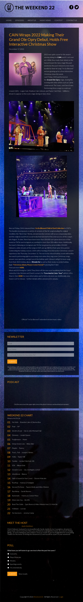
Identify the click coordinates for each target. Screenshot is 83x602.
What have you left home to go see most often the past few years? (31, 550)
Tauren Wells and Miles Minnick (37, 487)
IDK (13, 465)
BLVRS (27, 500)
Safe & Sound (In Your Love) (22, 478)
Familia (15, 461)
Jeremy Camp (28, 513)
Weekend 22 (38, 597)
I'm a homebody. (16, 568)
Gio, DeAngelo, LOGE (32, 470)
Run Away (16, 491)
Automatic (16, 496)
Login (61, 597)
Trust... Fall (16, 452)
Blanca (24, 474)
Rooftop (15, 483)
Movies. (13, 561)
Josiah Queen (25, 435)
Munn (25, 439)
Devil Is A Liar (17, 431)
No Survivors (17, 513)
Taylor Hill (21, 457)
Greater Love (17, 470)
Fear (14, 426)
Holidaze (15, 509)
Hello (14, 457)
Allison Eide (21, 465)
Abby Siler (30, 444)
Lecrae (23, 509)
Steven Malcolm (40, 478)
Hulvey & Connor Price (30, 496)
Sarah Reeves (26, 491)
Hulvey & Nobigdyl (27, 483)
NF (18, 426)
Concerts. (13, 554)
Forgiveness (16, 439)
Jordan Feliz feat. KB (26, 461)
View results (22, 574)
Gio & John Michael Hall (32, 431)
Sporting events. (16, 564)
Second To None (18, 487)
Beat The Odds (18, 504)
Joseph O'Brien (27, 452)
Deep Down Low (18, 444)
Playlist (15, 448)
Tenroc (21, 448)
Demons (15, 435)
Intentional (16, 474)
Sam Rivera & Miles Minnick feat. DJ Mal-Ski (41, 504)
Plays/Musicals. (15, 557)
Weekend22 (29, 7)
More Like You (17, 500)
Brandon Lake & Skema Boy (30, 422)
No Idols (15, 422)
